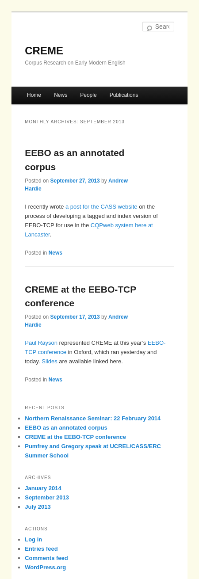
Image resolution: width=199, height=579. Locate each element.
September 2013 (47, 497)
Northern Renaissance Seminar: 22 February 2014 (93, 418)
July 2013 (38, 506)
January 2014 (43, 488)
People (88, 95)
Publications (124, 95)
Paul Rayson (41, 342)
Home (34, 95)
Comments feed (46, 558)
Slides (49, 361)
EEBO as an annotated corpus (66, 427)
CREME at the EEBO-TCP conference (75, 437)
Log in (33, 539)
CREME (44, 51)
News (60, 95)
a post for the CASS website (101, 206)
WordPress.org (45, 567)
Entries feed (41, 548)
